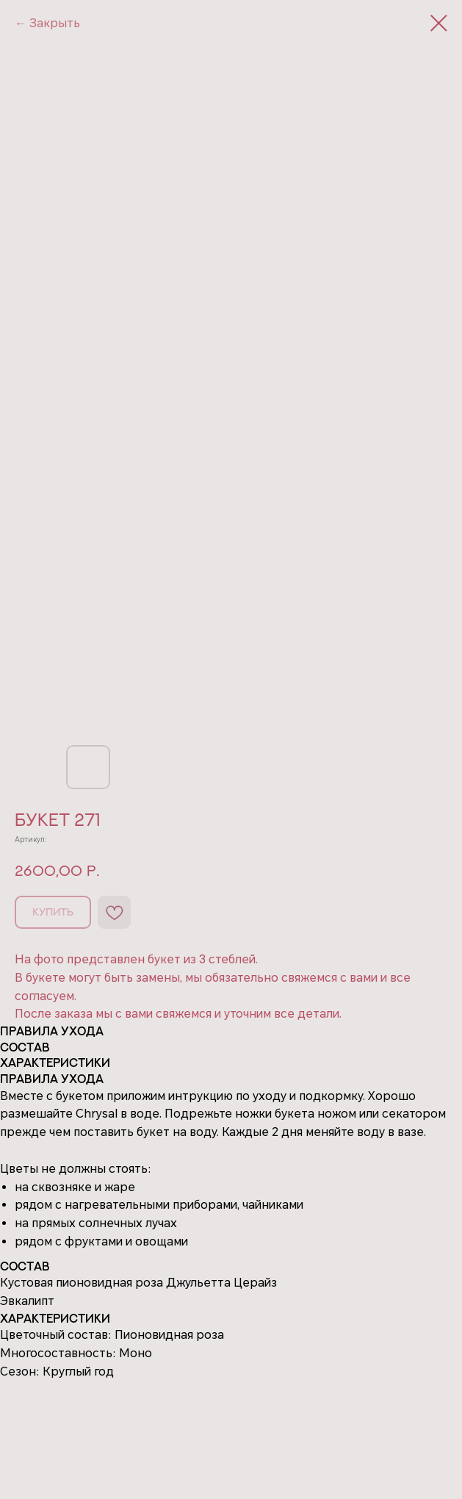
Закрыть (54, 23)
